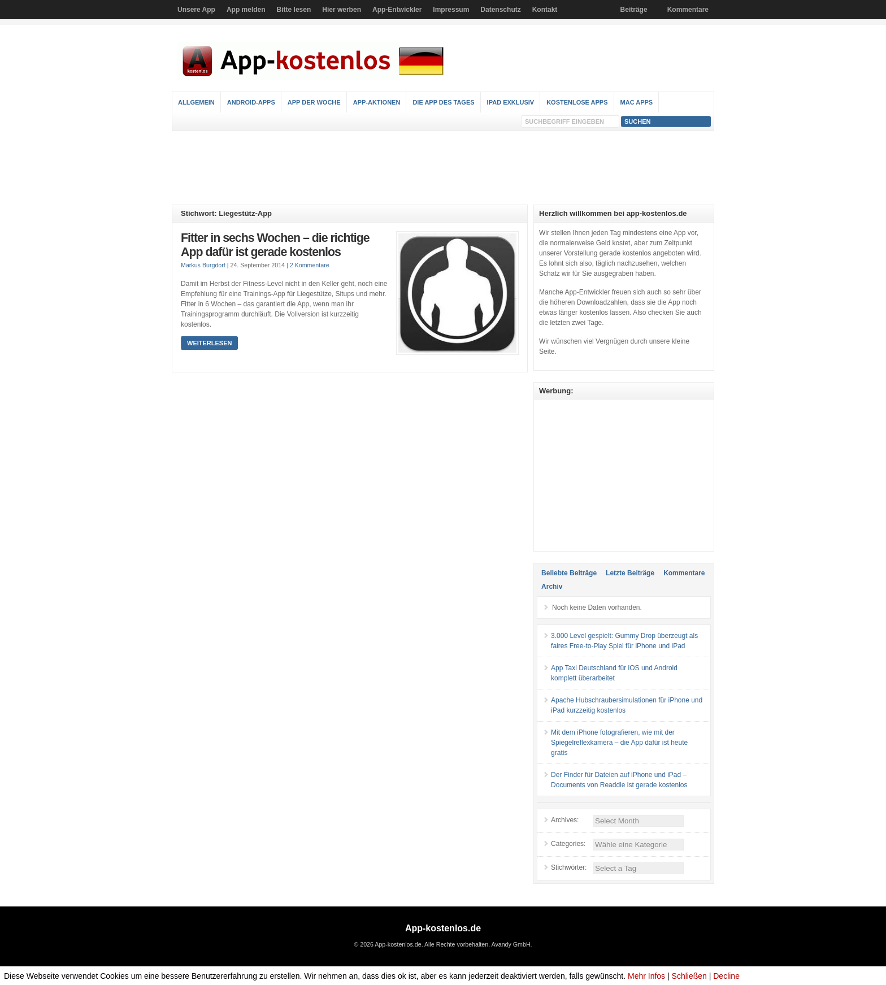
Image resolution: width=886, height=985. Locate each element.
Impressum (451, 10)
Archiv (551, 587)
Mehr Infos (646, 975)
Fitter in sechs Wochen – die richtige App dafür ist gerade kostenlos (275, 245)
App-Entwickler (397, 10)
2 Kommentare (309, 265)
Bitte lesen (294, 10)
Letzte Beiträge (630, 573)
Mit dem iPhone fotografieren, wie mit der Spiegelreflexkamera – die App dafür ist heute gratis (619, 742)
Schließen (689, 975)
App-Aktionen (377, 102)
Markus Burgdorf (203, 265)
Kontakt (545, 10)
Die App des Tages (443, 102)
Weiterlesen (209, 343)
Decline (726, 975)
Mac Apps (636, 102)
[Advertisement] (443, 167)
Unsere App (196, 10)
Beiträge (634, 10)
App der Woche (314, 102)
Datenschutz (500, 10)
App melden (246, 10)
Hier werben (341, 10)
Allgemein (196, 102)
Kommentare (688, 10)
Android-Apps (251, 102)
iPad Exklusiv (511, 102)
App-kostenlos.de (443, 928)
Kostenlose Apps (576, 102)
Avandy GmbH (510, 944)
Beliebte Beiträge (569, 573)
